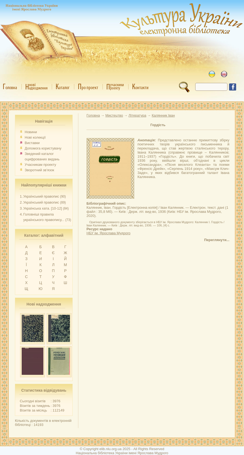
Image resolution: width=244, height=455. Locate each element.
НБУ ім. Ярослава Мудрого (108, 233)
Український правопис (41, 196)
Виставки (32, 143)
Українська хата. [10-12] (42, 208)
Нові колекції (35, 137)
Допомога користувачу (43, 148)
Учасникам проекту (40, 165)
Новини (31, 132)
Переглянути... (216, 240)
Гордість (158, 125)
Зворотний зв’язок (39, 170)
